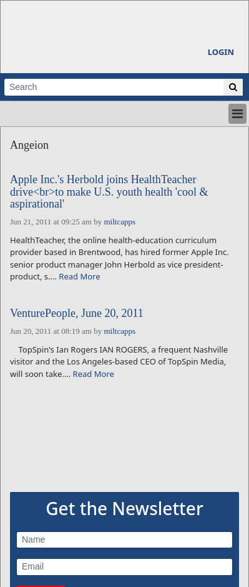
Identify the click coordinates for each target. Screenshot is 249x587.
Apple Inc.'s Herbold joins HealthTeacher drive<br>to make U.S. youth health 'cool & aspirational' (109, 192)
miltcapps (119, 221)
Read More (79, 276)
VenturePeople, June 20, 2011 (77, 313)
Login (221, 52)
